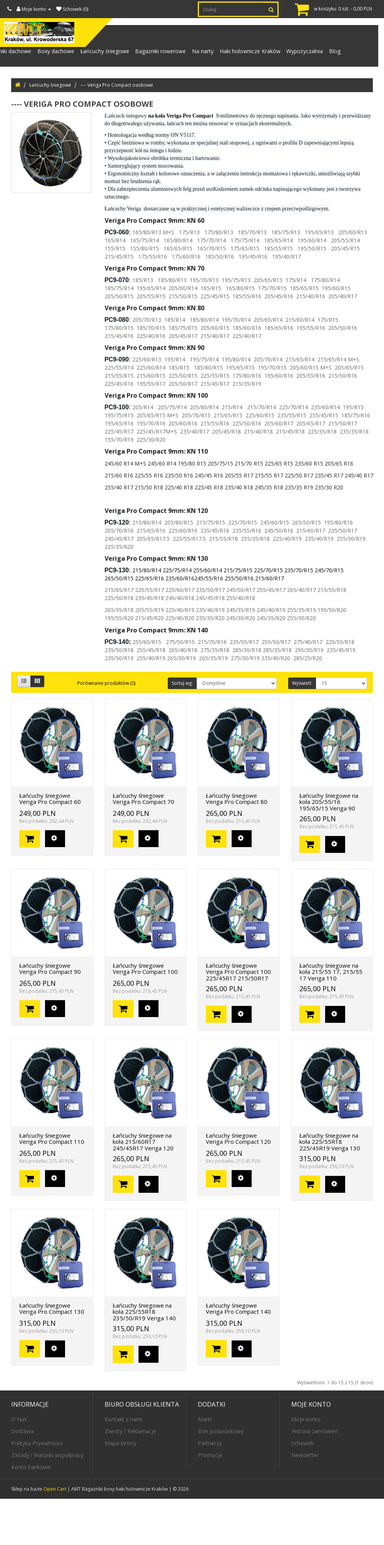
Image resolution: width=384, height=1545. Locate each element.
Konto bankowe (31, 1513)
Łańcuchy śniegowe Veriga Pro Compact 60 (50, 844)
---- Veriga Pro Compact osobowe (116, 131)
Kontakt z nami (123, 1465)
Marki (205, 1465)
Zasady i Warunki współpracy (47, 1501)
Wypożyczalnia (316, 54)
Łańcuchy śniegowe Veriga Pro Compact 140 (238, 1354)
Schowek (302, 1489)
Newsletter (305, 1501)
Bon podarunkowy (221, 1477)
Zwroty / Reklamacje (130, 1477)
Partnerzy (210, 1489)
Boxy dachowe (51, 54)
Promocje (210, 1501)
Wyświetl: (302, 729)
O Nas (19, 1465)
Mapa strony (120, 1489)
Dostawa (22, 1477)
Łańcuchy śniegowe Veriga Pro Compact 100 (145, 1014)
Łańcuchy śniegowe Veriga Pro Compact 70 (143, 844)
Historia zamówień (314, 1477)
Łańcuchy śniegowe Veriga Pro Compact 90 (50, 1014)
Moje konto (306, 1465)
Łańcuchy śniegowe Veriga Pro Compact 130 (51, 1354)
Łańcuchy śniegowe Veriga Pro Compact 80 (236, 844)
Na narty (208, 54)
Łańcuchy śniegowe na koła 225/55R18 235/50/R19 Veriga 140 (144, 1357)
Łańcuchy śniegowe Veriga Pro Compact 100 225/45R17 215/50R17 (238, 1017)
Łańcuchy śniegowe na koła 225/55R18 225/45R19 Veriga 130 (329, 1187)
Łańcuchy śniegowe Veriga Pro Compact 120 (238, 1184)
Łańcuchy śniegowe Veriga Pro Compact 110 (51, 1184)
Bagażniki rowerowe (162, 54)
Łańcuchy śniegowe (103, 54)
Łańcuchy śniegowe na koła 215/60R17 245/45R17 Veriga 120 (143, 1187)
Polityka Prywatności (37, 1489)
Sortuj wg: (182, 729)
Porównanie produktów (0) (106, 729)
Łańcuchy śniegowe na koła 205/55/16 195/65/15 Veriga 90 (328, 847)
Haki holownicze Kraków (258, 54)
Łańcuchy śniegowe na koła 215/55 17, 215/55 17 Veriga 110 (330, 1017)
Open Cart (54, 1535)
